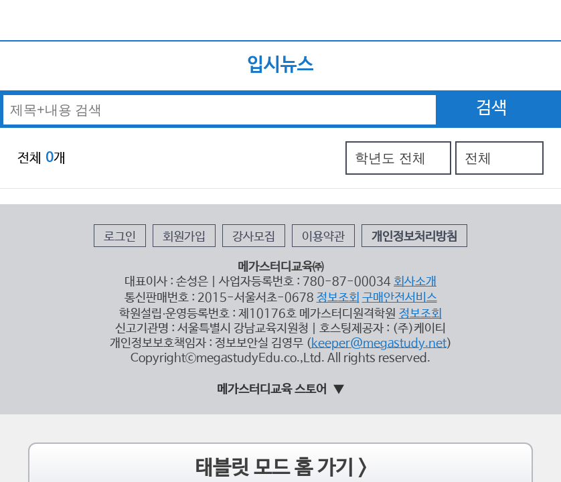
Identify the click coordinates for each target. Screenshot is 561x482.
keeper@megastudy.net (354, 244)
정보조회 (323, 211)
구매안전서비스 (369, 211)
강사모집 (260, 168)
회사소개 (381, 200)
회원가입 (209, 168)
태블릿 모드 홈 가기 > (280, 356)
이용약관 (312, 168)
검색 (491, 77)
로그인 (161, 168)
